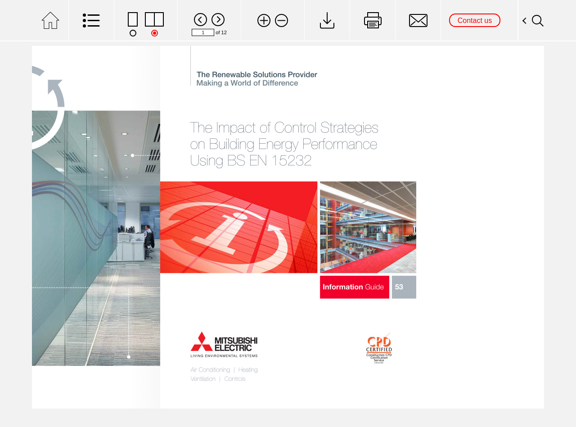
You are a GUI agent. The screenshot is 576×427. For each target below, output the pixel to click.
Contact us (475, 20)
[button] (263, 20)
